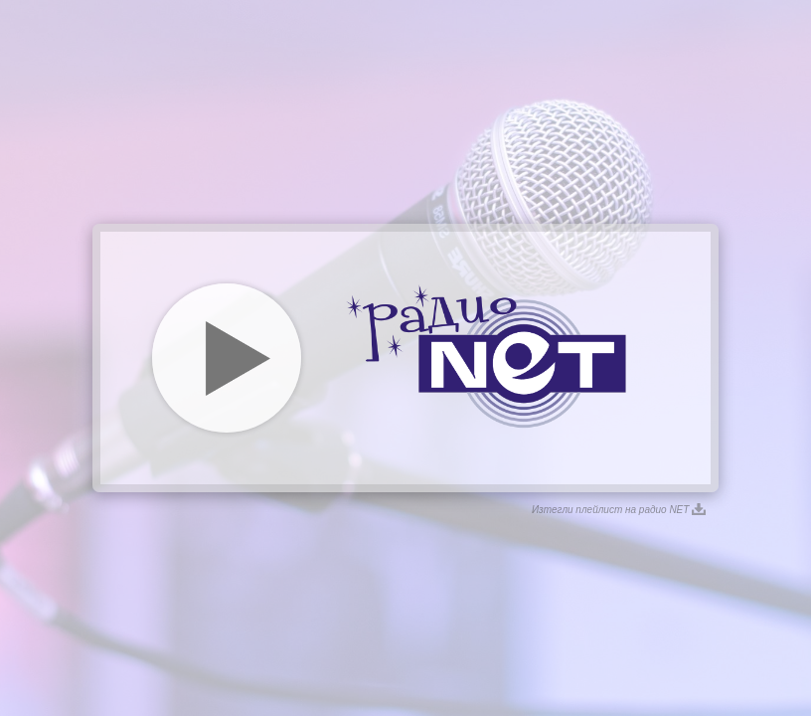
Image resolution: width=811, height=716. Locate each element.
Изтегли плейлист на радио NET (619, 509)
